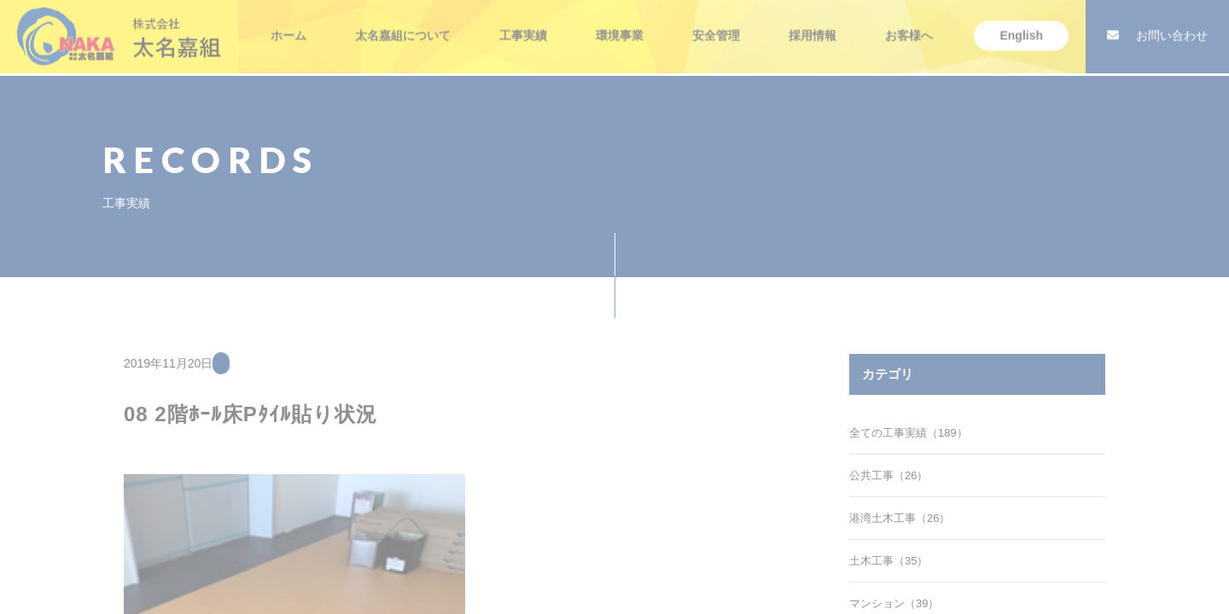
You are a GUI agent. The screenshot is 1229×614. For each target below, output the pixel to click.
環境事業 (620, 26)
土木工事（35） (888, 560)
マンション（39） (894, 603)
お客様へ (909, 26)
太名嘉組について (403, 26)
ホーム (288, 26)
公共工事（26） (888, 475)
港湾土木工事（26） (899, 518)
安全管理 (716, 26)
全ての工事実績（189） (908, 432)
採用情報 (812, 26)
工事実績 (523, 26)
